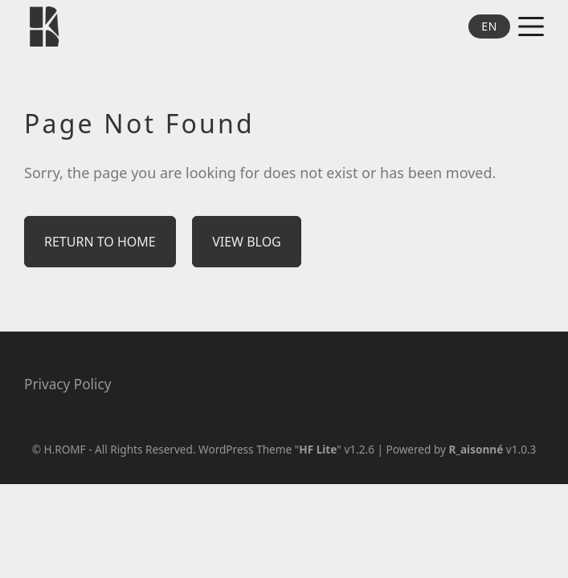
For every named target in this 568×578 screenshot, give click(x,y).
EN (489, 26)
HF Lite (318, 449)
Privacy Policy (67, 384)
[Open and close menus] (531, 26)
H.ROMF (64, 449)
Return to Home (100, 241)
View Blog (246, 241)
